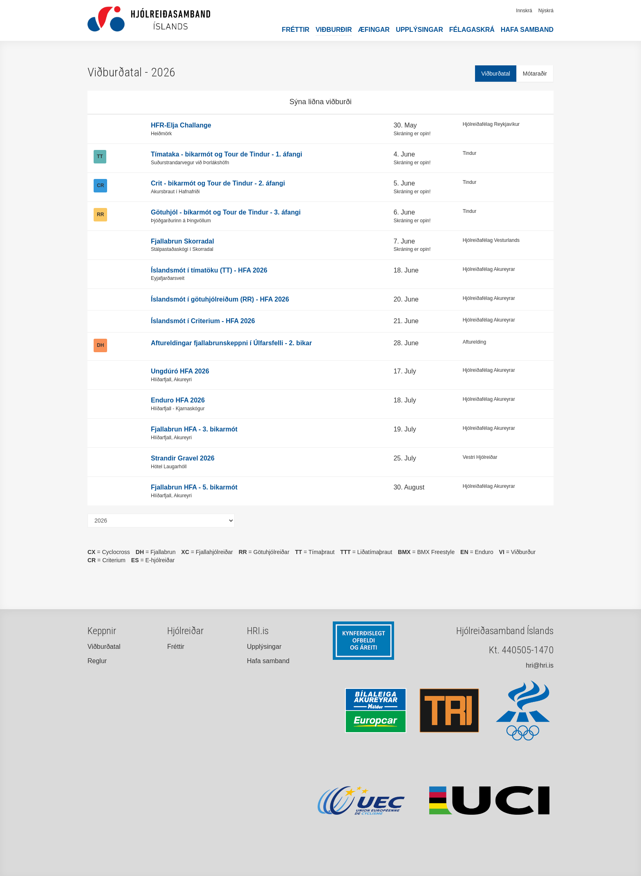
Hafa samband (527, 29)
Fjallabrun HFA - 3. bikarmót (194, 429)
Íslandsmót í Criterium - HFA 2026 (203, 320)
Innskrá (524, 10)
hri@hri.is (540, 665)
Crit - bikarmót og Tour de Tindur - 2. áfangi (218, 183)
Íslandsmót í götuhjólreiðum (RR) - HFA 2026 (220, 299)
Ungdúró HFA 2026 (180, 371)
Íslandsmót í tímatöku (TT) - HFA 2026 (209, 270)
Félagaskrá (472, 29)
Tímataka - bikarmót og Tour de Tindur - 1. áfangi (226, 154)
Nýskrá (546, 10)
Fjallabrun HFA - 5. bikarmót (194, 487)
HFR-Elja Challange (181, 125)
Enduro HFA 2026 (178, 400)
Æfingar (374, 29)
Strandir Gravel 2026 (183, 458)
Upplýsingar (419, 29)
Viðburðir (334, 29)
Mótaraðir (535, 73)
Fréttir (295, 29)
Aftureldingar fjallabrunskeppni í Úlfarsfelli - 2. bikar (231, 343)
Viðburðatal (495, 73)
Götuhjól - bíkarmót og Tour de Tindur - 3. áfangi (226, 212)
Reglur (97, 660)
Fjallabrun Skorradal (182, 241)
